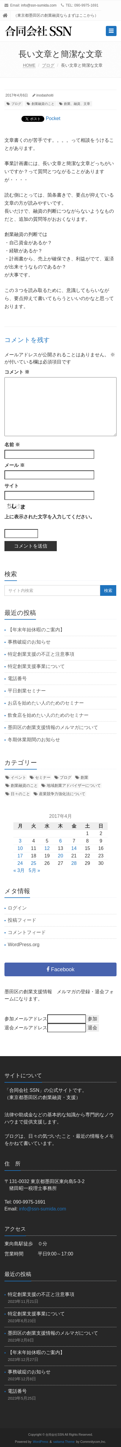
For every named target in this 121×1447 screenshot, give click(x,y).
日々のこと (20, 794)
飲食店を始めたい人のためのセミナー (48, 715)
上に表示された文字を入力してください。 (49, 516)
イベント (18, 777)
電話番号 (17, 678)
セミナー (43, 777)
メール (14, 465)
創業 (84, 777)
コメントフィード (27, 932)
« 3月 (19, 870)
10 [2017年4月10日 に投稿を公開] (20, 848)
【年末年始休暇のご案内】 (36, 629)
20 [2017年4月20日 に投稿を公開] (60, 855)
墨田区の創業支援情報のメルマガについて (53, 727)
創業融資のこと (43, 103)
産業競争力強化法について (62, 794)
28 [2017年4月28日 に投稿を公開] (74, 863)
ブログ (48, 65)
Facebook (60, 969)
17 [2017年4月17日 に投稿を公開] (20, 855)
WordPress (40, 1441)
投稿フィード (22, 920)
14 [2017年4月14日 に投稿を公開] (74, 848)
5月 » (34, 870)
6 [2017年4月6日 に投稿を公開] (60, 840)
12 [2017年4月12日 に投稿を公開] (47, 848)
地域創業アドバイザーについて (74, 785)
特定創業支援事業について (36, 666)
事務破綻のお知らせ (29, 641)
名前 (12, 444)
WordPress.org (23, 944)
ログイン (17, 907)
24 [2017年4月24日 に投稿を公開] (20, 863)
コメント (16, 371)
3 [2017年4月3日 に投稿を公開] (20, 840)
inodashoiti (44, 95)
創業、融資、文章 (77, 103)
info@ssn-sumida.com (38, 5)
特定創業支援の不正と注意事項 (41, 654)
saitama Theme (64, 1441)
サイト (11, 485)
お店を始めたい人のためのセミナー (46, 702)
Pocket (53, 118)
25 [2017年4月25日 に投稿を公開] (33, 863)
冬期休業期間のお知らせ (34, 739)
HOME (29, 65)
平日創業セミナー (27, 690)
